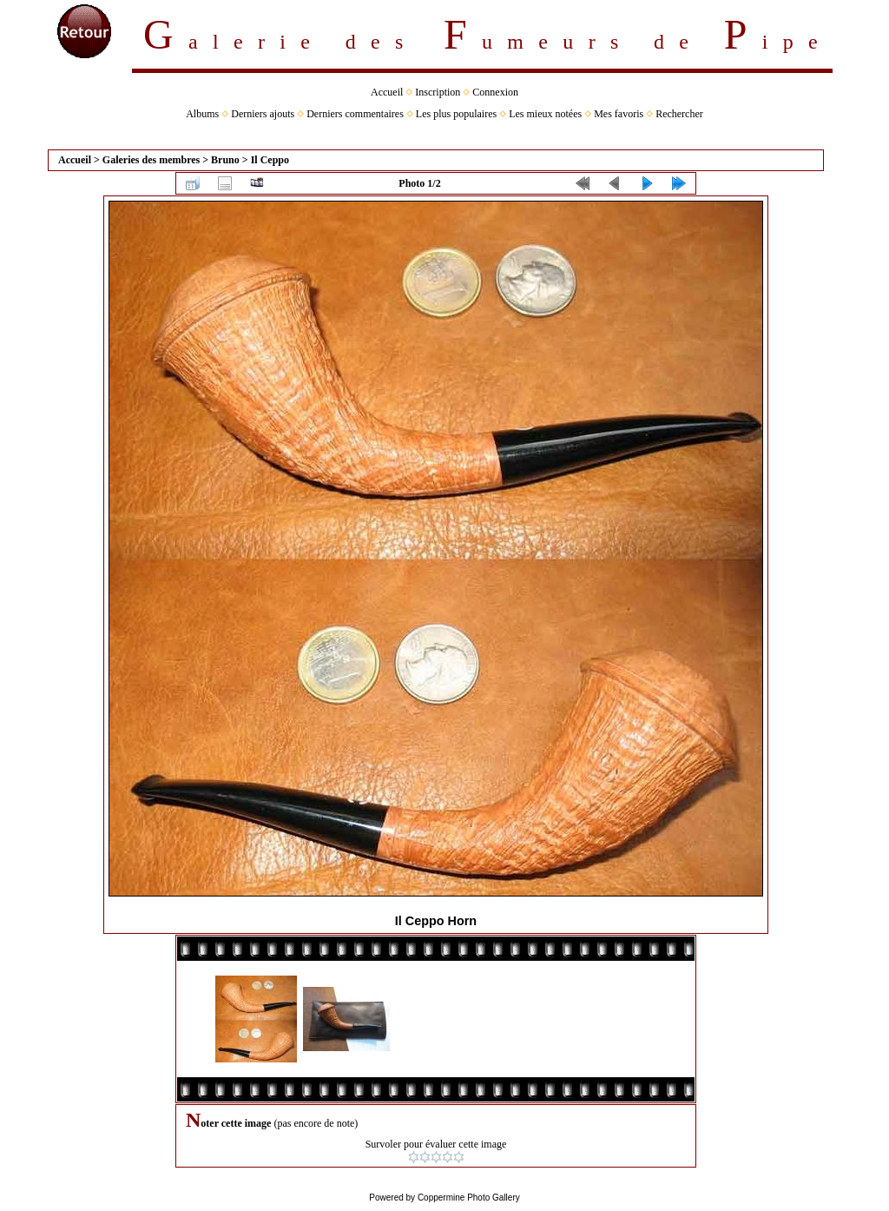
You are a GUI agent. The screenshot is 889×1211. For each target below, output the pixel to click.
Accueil (387, 92)
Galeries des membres (151, 160)
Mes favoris (618, 114)
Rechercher (679, 114)
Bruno (225, 160)
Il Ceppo (270, 160)
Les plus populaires (456, 114)
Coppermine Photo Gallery (469, 1197)
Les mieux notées (545, 114)
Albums (202, 114)
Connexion (495, 92)
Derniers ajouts (262, 114)
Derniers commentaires (355, 114)
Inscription (437, 92)
